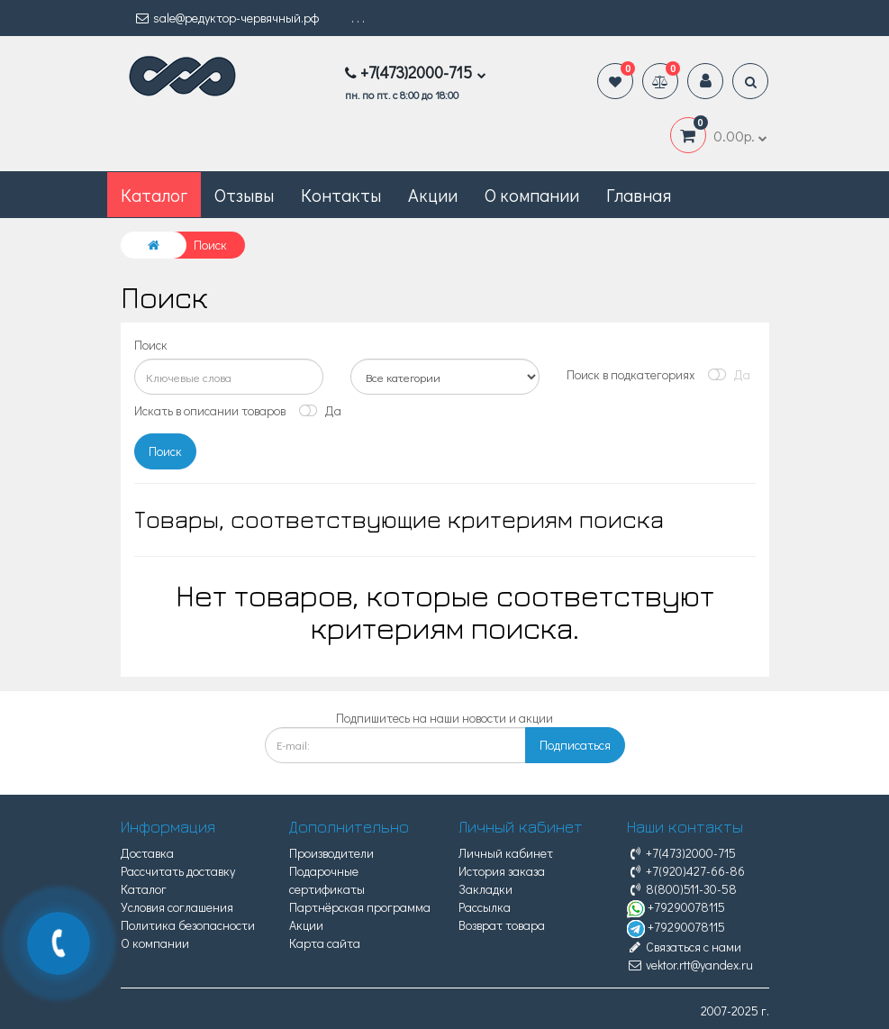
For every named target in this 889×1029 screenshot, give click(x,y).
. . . (358, 17)
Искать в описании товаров (210, 410)
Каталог (144, 888)
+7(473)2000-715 (681, 852)
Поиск (151, 344)
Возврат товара (501, 924)
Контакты (341, 194)
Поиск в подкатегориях (630, 374)
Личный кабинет (505, 852)
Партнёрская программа (360, 906)
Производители (331, 852)
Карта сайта (324, 943)
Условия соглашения (177, 906)
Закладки (485, 888)
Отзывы (244, 194)
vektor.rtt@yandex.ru (690, 964)
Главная (638, 194)
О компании (532, 194)
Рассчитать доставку (178, 870)
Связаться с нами (684, 946)
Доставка (147, 852)
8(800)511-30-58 (682, 888)
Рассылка (484, 906)
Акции (433, 194)
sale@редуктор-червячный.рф (226, 17)
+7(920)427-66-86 (686, 870)
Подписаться (575, 744)
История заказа (501, 870)
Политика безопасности (188, 924)
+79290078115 (676, 906)
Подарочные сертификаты (327, 879)
